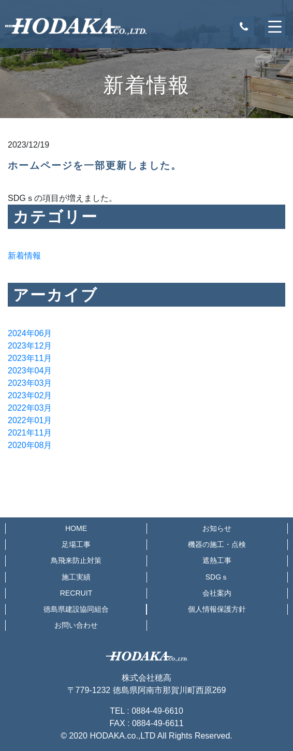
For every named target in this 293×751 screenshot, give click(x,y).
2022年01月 (30, 420)
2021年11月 (30, 432)
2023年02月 (30, 395)
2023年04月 (30, 370)
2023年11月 (30, 358)
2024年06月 (30, 333)
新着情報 (24, 255)
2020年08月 (30, 445)
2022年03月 (30, 407)
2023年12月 (30, 345)
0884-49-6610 (157, 710)
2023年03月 (30, 383)
